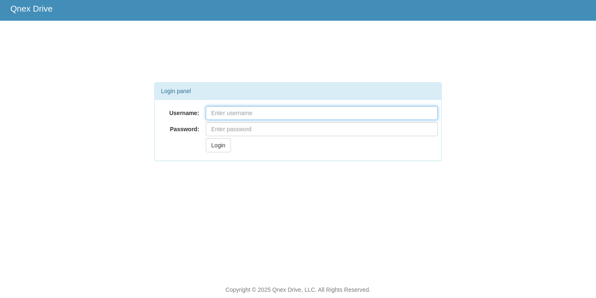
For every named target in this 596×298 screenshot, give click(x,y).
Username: (184, 113)
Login (218, 145)
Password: (184, 129)
